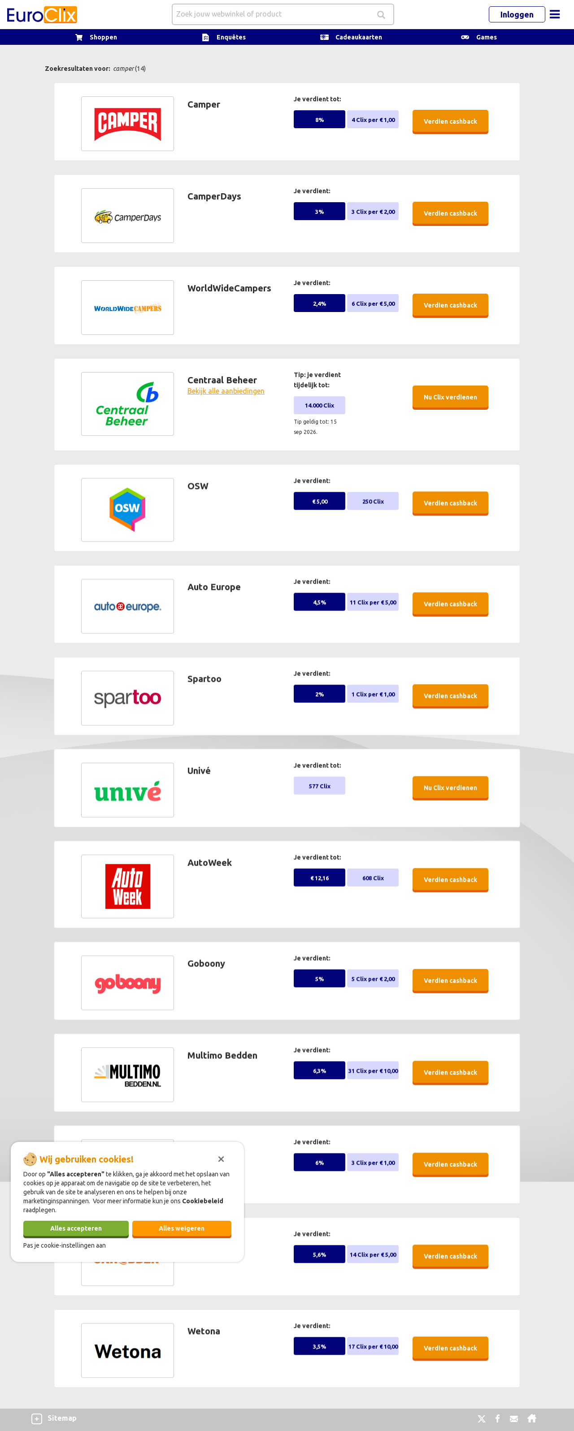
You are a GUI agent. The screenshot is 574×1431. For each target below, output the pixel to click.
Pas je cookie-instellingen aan (64, 1245)
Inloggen (517, 14)
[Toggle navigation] (555, 14)
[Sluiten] (221, 1158)
